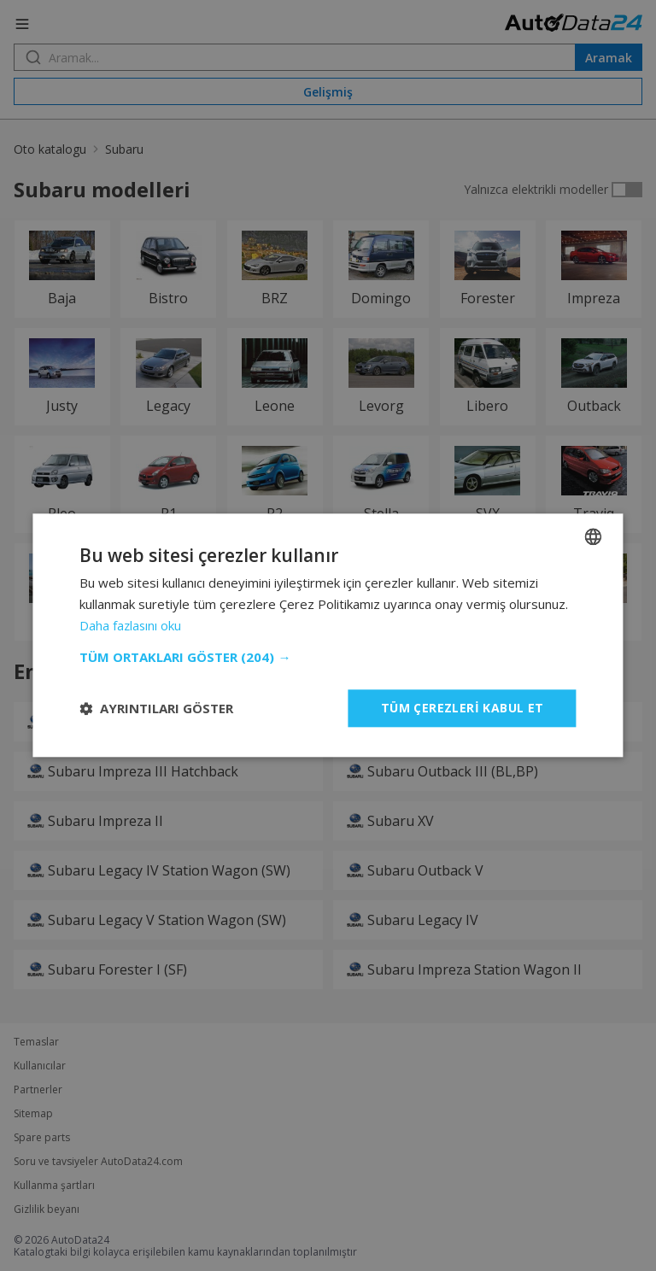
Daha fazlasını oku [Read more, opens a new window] (131, 625)
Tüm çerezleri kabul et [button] (462, 708)
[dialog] (328, 635)
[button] (327, 657)
